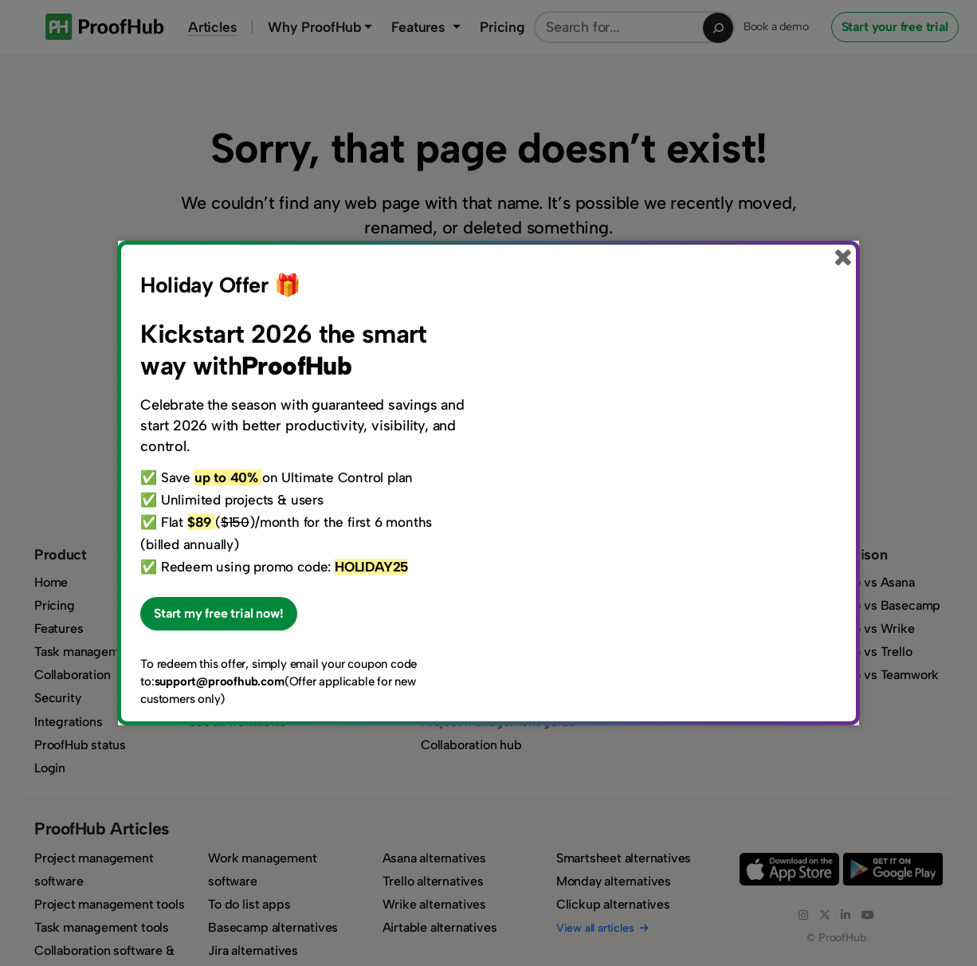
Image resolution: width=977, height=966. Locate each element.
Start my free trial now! (218, 613)
